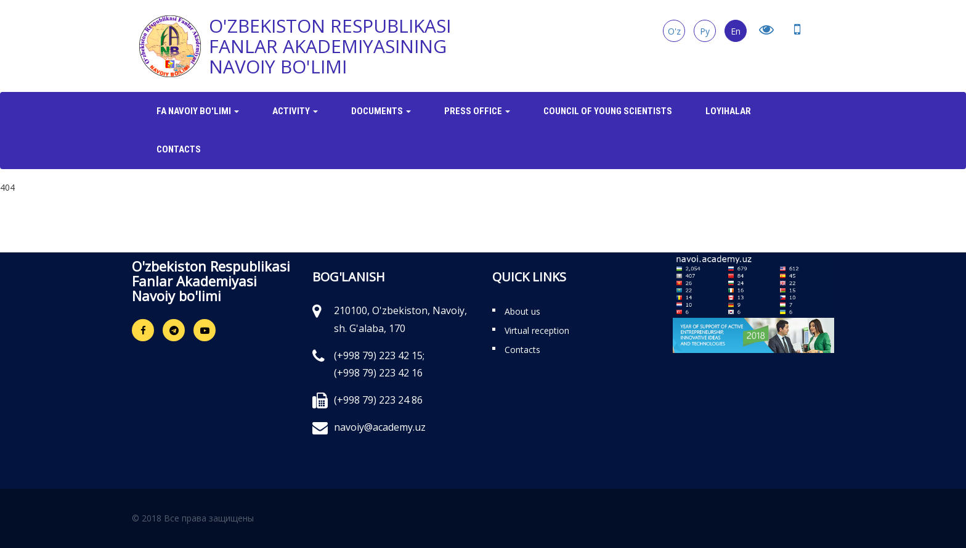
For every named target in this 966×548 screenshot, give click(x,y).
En (736, 31)
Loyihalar (728, 111)
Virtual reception (537, 330)
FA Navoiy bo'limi (197, 111)
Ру (705, 31)
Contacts (178, 149)
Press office (477, 111)
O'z (674, 31)
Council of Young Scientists (607, 111)
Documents (381, 111)
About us (522, 311)
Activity (295, 111)
